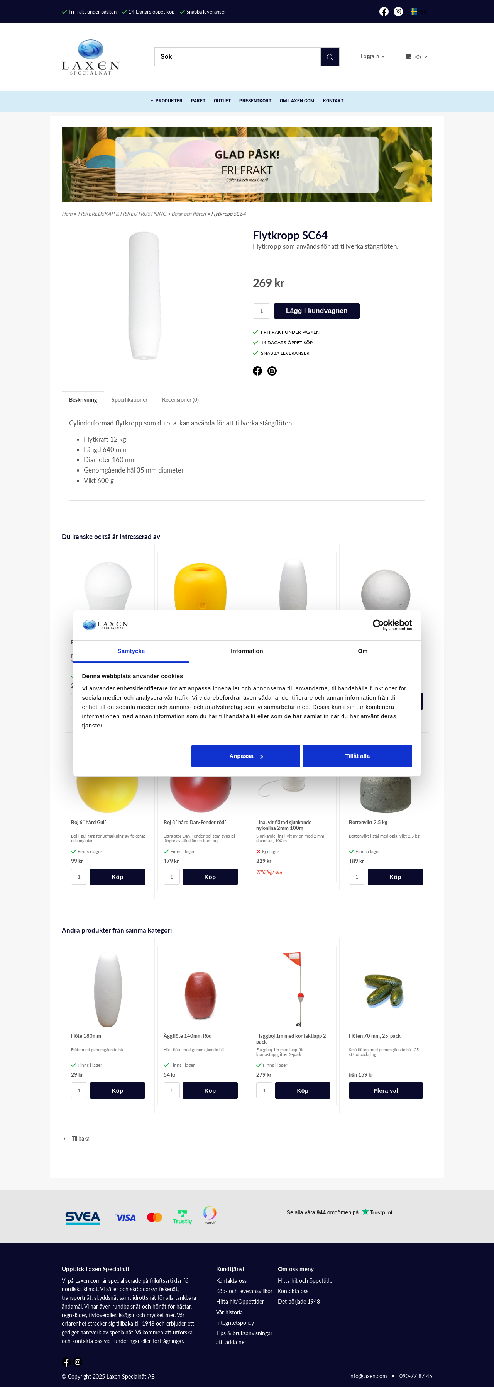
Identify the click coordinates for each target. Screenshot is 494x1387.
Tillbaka (76, 1138)
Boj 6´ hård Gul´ (88, 822)
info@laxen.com (368, 1376)
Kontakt (333, 101)
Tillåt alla (357, 756)
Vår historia (229, 1312)
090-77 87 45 (415, 1376)
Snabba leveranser (202, 11)
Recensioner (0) (180, 399)
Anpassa (246, 756)
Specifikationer (129, 399)
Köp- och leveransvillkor (244, 1291)
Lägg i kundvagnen (317, 310)
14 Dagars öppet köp (148, 11)
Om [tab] (362, 651)
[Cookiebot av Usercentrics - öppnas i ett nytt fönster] (378, 625)
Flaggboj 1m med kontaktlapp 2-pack (292, 1039)
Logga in (370, 56)
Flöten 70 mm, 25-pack (375, 1036)
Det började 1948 (299, 1301)
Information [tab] (247, 651)
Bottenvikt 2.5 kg (368, 822)
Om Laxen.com (297, 101)
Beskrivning (83, 399)
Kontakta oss (231, 1280)
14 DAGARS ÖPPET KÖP (283, 342)
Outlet (222, 101)
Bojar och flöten (188, 214)
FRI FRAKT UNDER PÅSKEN (286, 332)
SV (418, 11)
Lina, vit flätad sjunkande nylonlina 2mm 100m (283, 825)
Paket (198, 101)
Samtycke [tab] (131, 651)
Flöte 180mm (86, 1036)
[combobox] (418, 11)
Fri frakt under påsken (89, 11)
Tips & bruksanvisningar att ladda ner (244, 1337)
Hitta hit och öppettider (306, 1280)
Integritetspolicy (235, 1322)
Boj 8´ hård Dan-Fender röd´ (195, 822)
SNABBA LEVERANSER (281, 353)
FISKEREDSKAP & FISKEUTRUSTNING (122, 214)
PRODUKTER (169, 101)
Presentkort (255, 101)
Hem (67, 214)
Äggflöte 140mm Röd (187, 1036)
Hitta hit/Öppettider (240, 1301)
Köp (117, 877)
